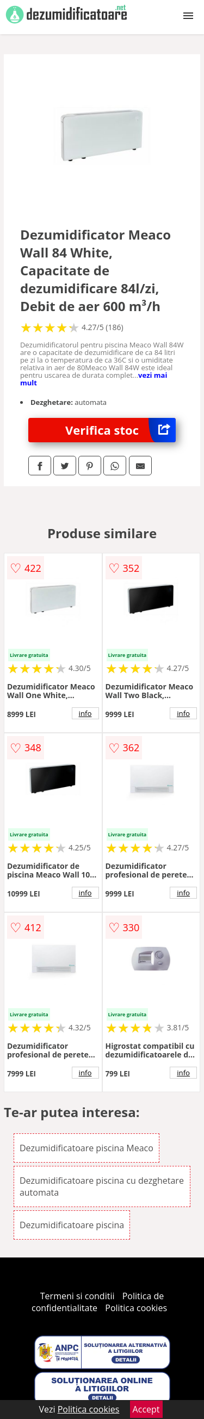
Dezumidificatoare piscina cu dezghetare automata (102, 1186)
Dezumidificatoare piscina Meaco (86, 1148)
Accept (146, 1409)
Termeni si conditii (77, 1296)
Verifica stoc (120, 430)
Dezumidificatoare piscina (72, 1225)
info (85, 713)
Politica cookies (136, 1308)
